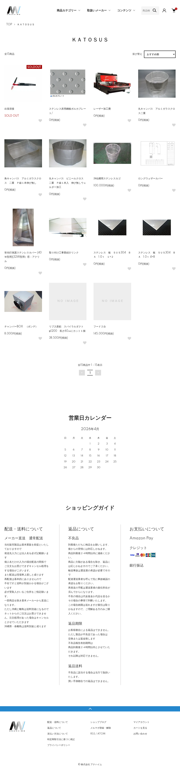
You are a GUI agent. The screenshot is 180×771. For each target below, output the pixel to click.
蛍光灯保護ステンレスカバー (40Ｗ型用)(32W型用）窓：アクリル (23, 257)
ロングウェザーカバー (151, 178)
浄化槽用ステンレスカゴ (107, 178)
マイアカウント (141, 722)
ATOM (101, 734)
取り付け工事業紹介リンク (64, 252)
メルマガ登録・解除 (100, 728)
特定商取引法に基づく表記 (61, 739)
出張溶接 (9, 108)
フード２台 (100, 326)
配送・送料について (57, 722)
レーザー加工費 (102, 108)
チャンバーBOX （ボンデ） (21, 326)
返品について (54, 728)
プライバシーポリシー (58, 745)
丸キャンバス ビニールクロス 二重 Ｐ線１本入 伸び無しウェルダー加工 (67, 183)
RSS (92, 734)
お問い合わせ (140, 734)
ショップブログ (98, 722)
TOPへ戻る (90, 708)
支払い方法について (57, 734)
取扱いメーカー (97, 10)
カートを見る (140, 728)
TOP (9, 24)
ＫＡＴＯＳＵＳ (25, 24)
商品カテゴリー (66, 10)
